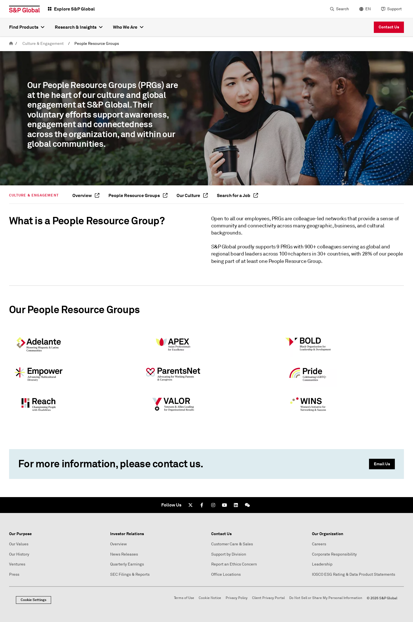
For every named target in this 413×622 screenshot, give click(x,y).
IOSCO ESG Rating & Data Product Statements (353, 574)
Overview (85, 195)
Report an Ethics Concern (234, 564)
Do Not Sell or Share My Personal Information (325, 598)
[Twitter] (190, 505)
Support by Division (228, 554)
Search (342, 9)
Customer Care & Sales (232, 544)
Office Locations (226, 574)
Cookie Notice (210, 598)
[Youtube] (224, 505)
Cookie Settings (33, 600)
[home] (11, 43)
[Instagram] (213, 505)
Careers (319, 544)
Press (14, 574)
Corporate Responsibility (334, 554)
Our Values (18, 544)
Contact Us (389, 27)
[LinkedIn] (235, 505)
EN (368, 9)
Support (394, 9)
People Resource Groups (96, 43)
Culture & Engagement (43, 43)
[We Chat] (247, 505)
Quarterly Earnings (127, 564)
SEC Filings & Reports (130, 574)
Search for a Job (237, 195)
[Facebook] (201, 505)
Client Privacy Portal (268, 598)
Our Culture (192, 195)
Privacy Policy (237, 598)
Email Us (382, 463)
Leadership (322, 564)
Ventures (17, 564)
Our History (19, 554)
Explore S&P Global (74, 9)
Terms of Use (184, 598)
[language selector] (364, 9)
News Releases (124, 554)
